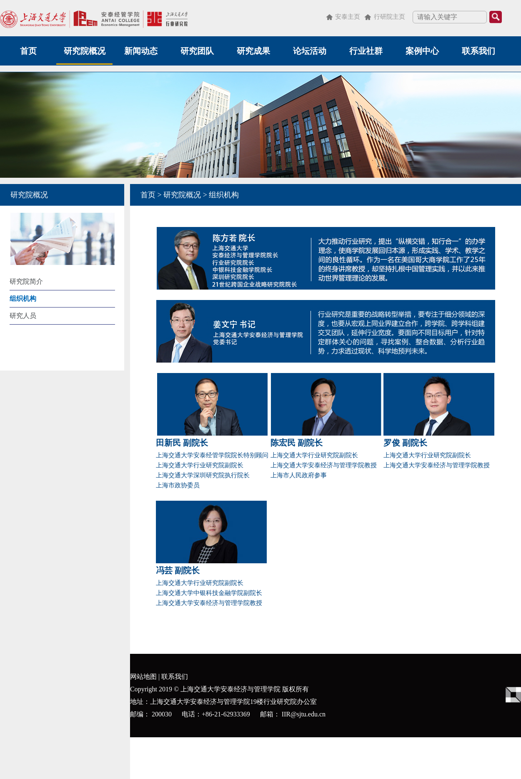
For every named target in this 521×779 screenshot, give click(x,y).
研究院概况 (84, 50)
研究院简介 (26, 281)
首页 (28, 50)
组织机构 (23, 298)
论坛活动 (309, 50)
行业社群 (366, 50)
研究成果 (253, 50)
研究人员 (23, 315)
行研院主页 (389, 16)
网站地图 (143, 676)
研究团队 (197, 50)
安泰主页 (347, 16)
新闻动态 (141, 50)
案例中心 (422, 50)
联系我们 (478, 50)
